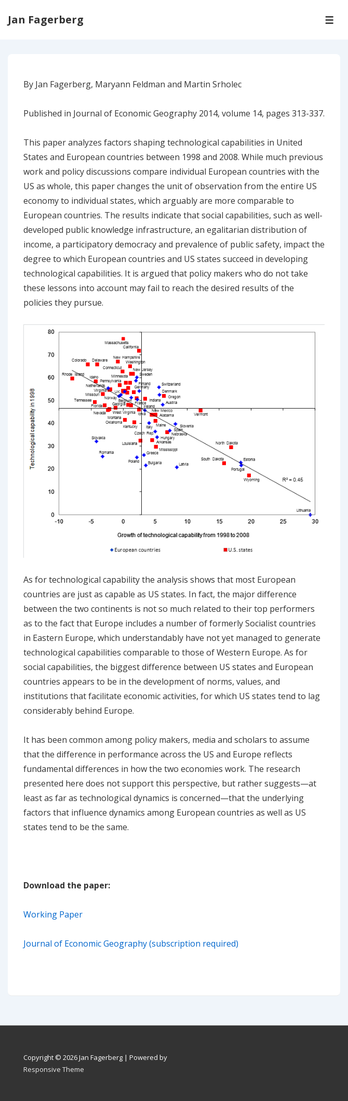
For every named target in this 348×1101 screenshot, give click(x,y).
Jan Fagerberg (46, 19)
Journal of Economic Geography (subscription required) (131, 943)
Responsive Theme (53, 1069)
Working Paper (53, 914)
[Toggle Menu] (329, 20)
